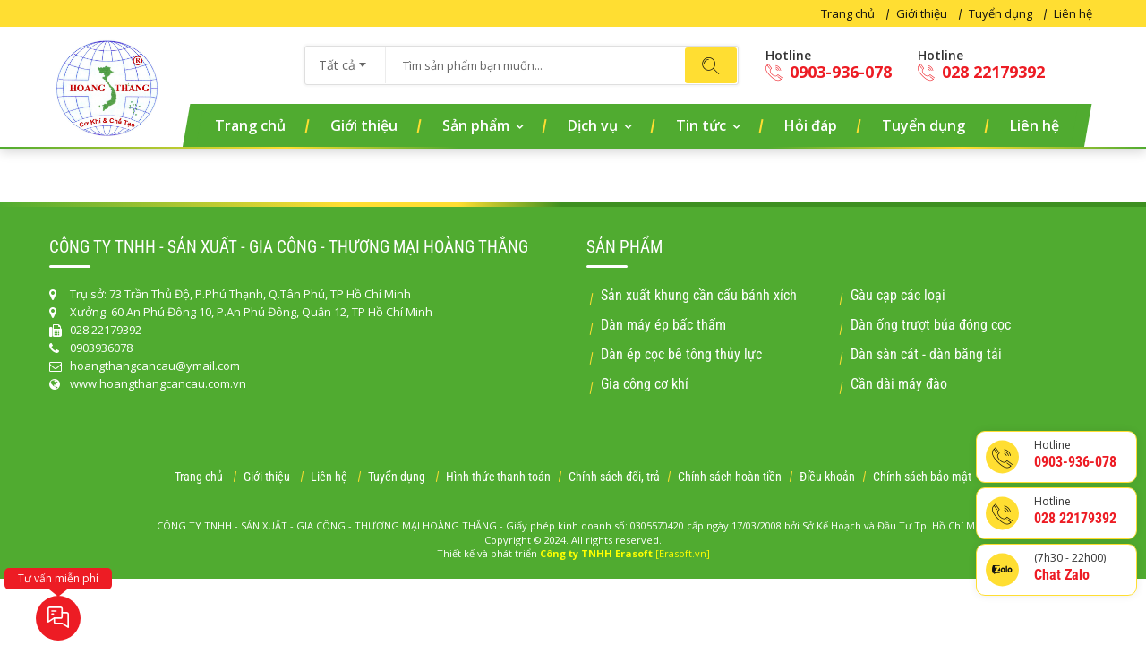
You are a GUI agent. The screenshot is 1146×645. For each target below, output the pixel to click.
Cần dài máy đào (899, 383)
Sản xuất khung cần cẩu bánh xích (699, 295)
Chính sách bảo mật (922, 476)
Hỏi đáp (810, 125)
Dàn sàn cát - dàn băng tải (926, 354)
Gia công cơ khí (644, 383)
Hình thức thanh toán (498, 476)
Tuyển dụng (1000, 13)
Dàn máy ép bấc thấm (663, 324)
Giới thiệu (921, 13)
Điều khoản (827, 476)
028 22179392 (981, 72)
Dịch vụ (593, 125)
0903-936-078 (828, 72)
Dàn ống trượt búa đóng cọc (931, 324)
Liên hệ (1073, 13)
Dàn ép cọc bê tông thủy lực (681, 354)
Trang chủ (848, 13)
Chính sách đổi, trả (614, 476)
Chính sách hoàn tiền (730, 476)
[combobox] (345, 59)
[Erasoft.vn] (682, 553)
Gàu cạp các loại (898, 295)
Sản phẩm (475, 125)
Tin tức (701, 125)
